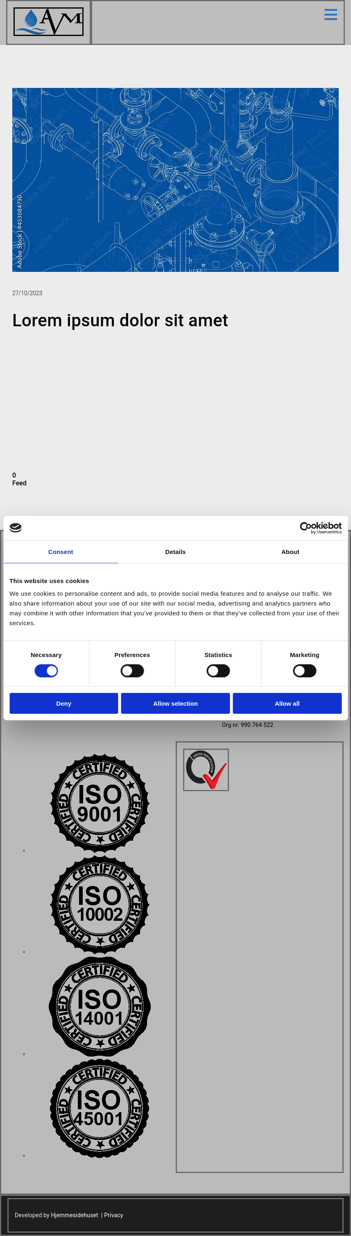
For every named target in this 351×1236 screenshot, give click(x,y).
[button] (217, 14)
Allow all (287, 703)
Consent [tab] (60, 551)
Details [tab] (175, 551)
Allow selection (175, 703)
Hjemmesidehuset (74, 1215)
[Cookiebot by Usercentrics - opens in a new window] (306, 528)
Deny (63, 703)
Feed (19, 483)
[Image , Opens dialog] (99, 851)
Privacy (113, 1215)
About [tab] (290, 551)
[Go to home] (49, 34)
